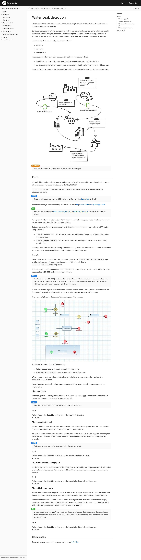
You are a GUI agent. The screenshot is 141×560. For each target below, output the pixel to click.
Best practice (7, 26)
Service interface (8, 28)
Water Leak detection (59, 8)
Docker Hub (85, 199)
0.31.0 (135, 8)
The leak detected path (125, 21)
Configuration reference (10, 34)
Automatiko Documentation (10, 8)
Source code (121, 30)
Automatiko (10, 3)
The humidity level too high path (126, 24)
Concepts (6, 14)
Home (123, 3)
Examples (6, 20)
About (5, 11)
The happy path (123, 19)
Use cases (6, 17)
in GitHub (75, 542)
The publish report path (125, 28)
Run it (119, 16)
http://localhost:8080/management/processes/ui (70, 212)
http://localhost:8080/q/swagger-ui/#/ (90, 205)
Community (133, 3)
